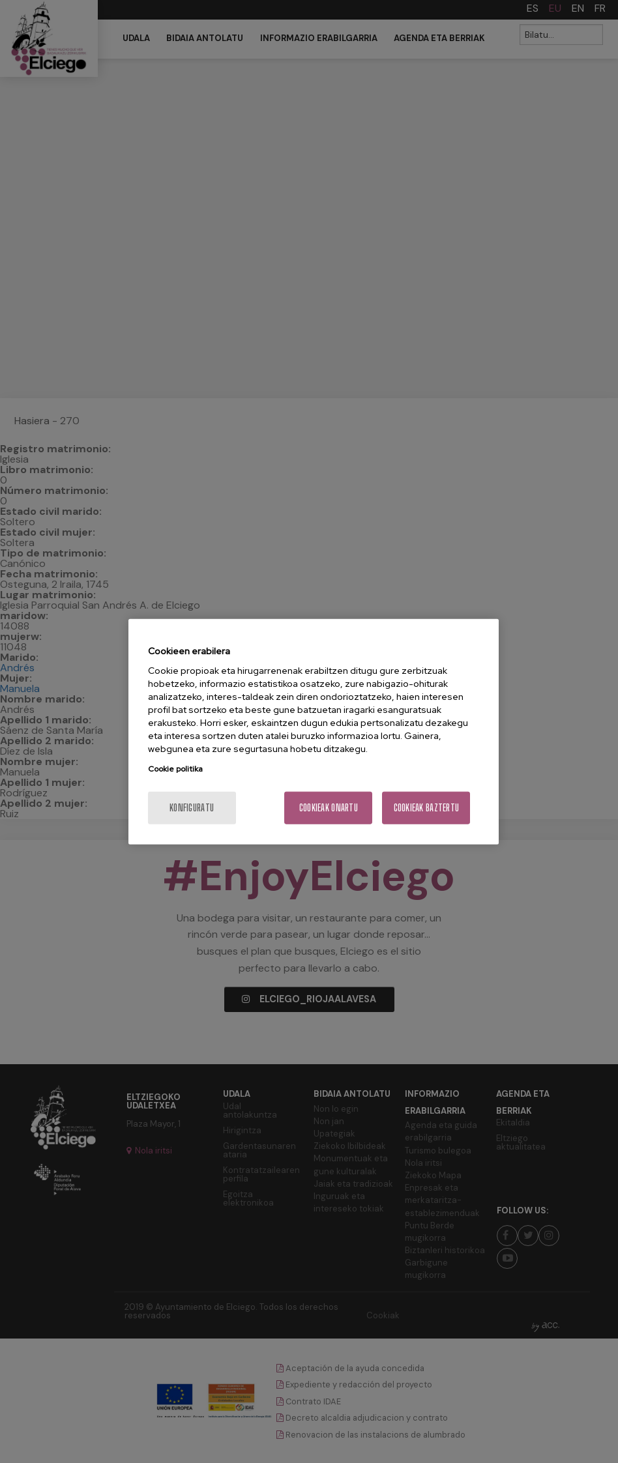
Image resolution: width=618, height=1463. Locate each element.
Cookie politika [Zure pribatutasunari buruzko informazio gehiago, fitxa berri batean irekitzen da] (175, 769)
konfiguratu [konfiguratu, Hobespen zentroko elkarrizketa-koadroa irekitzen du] (191, 807)
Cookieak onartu (328, 807)
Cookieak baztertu (427, 807)
